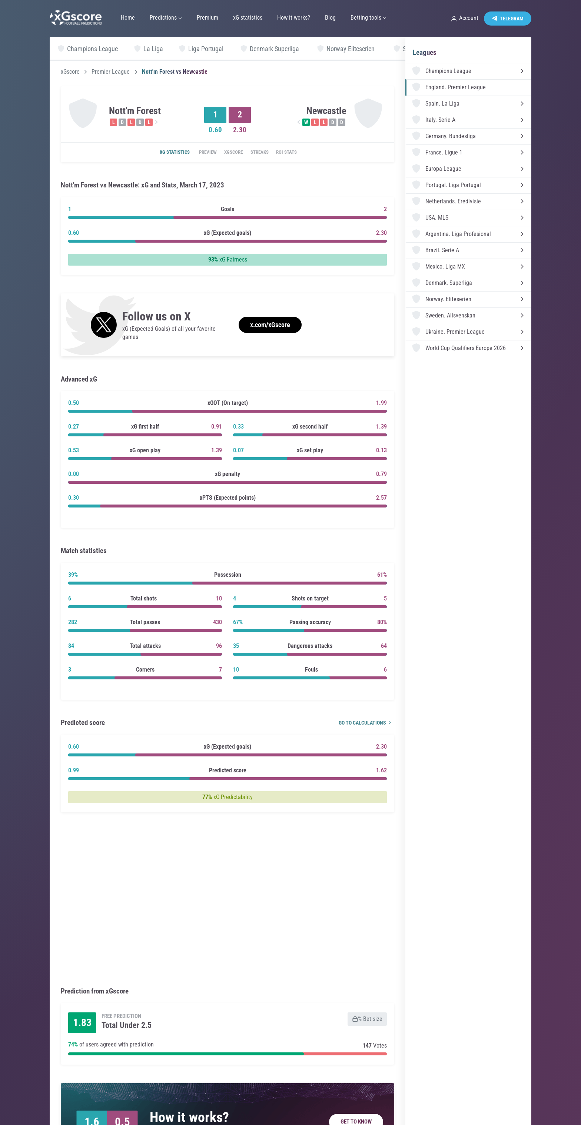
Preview (201, 153)
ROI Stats (296, 153)
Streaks (264, 153)
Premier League (111, 72)
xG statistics (163, 153)
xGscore (70, 72)
